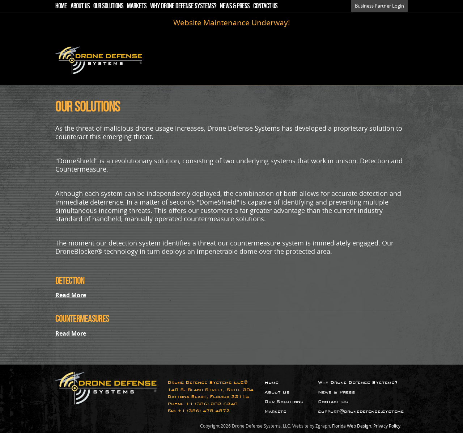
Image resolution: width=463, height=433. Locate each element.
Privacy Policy (386, 426)
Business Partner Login (379, 6)
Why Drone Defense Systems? (183, 6)
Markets (136, 6)
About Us (80, 6)
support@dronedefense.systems (361, 411)
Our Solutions (108, 6)
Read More (70, 295)
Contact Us (265, 6)
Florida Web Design (351, 426)
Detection (69, 281)
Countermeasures (82, 319)
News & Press (235, 6)
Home (61, 6)
